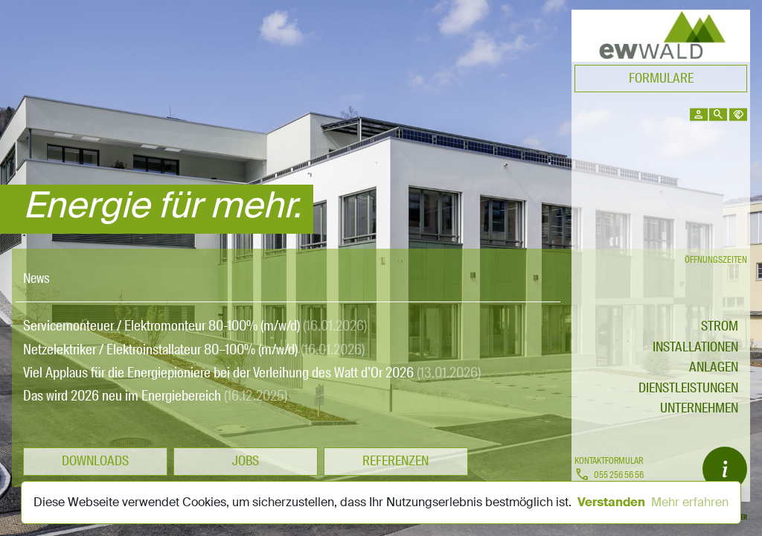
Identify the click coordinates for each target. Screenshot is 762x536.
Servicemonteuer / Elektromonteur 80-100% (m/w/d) (195, 325)
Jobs (245, 461)
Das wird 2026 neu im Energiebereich (155, 395)
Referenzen (395, 461)
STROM (719, 326)
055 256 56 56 (609, 475)
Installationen (695, 347)
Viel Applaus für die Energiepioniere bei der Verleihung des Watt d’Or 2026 (252, 372)
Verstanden (611, 502)
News (36, 278)
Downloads (95, 461)
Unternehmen (699, 408)
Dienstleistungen (688, 388)
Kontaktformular (608, 461)
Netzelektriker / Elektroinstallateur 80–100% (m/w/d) (194, 349)
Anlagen (713, 367)
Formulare (661, 78)
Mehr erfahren (690, 502)
